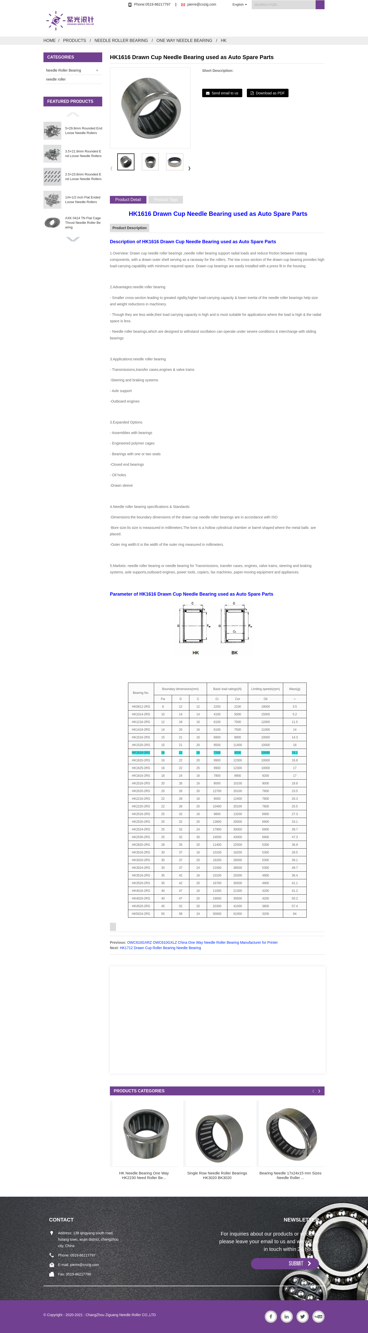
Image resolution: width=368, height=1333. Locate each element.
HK (223, 40)
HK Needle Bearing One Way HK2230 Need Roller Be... (144, 1175)
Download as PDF (270, 93)
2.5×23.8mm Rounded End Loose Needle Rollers (83, 176)
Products (191, 23)
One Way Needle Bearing (184, 40)
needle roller (56, 79)
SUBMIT (296, 1263)
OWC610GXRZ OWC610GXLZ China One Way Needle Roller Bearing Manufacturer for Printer (202, 942)
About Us (225, 23)
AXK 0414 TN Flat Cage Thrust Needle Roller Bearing (83, 222)
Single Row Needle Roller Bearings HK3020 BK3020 (217, 1175)
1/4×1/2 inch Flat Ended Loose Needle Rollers (82, 199)
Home (161, 23)
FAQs (281, 23)
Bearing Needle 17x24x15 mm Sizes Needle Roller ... (290, 1175)
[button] (72, 114)
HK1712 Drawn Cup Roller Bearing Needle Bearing (160, 948)
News (255, 23)
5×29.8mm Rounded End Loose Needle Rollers (83, 130)
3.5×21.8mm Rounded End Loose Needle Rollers (83, 153)
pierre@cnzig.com (201, 4)
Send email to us (225, 93)
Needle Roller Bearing (121, 40)
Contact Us (314, 23)
